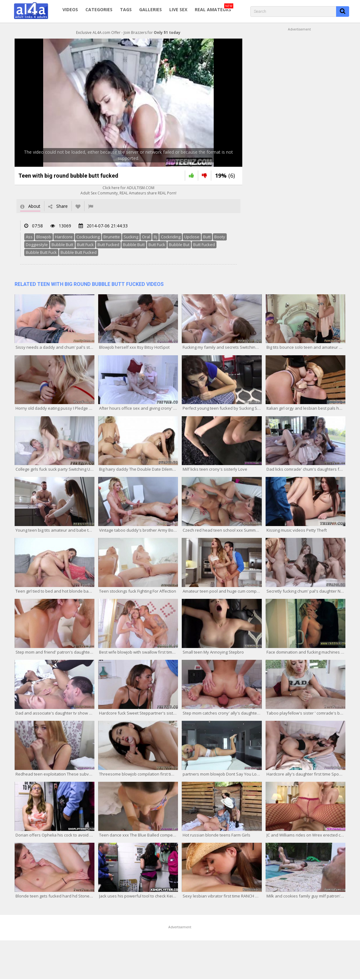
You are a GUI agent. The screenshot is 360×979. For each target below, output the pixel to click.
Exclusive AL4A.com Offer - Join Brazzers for (128, 32)
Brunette (111, 237)
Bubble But (179, 244)
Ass (29, 237)
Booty (219, 237)
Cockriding (170, 237)
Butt (207, 237)
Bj (155, 237)
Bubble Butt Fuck (41, 252)
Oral (146, 237)
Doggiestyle (37, 244)
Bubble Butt (62, 244)
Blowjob (43, 237)
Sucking (131, 237)
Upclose (191, 237)
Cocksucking (88, 237)
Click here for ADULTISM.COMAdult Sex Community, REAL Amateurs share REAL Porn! (128, 190)
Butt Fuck (85, 244)
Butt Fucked (108, 244)
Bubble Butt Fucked (79, 252)
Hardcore (64, 237)
